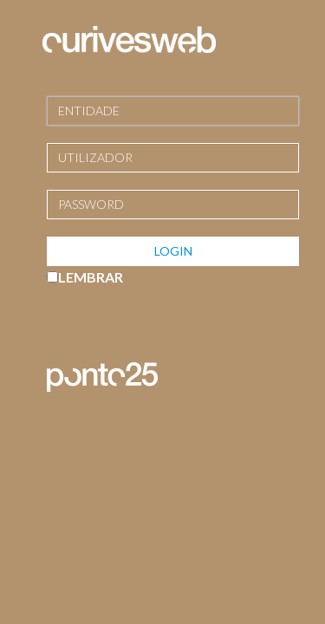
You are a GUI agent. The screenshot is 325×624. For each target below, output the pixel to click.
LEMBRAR (90, 277)
